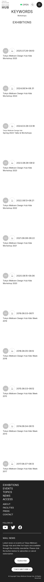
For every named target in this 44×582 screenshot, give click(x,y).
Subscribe (22, 560)
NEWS (6, 495)
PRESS (6, 511)
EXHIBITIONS (11, 484)
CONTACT (8, 514)
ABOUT (6, 504)
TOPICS (7, 492)
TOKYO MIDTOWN (21, 569)
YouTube (7, 527)
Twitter (14, 527)
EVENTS (8, 488)
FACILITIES (8, 507)
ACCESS (8, 499)
